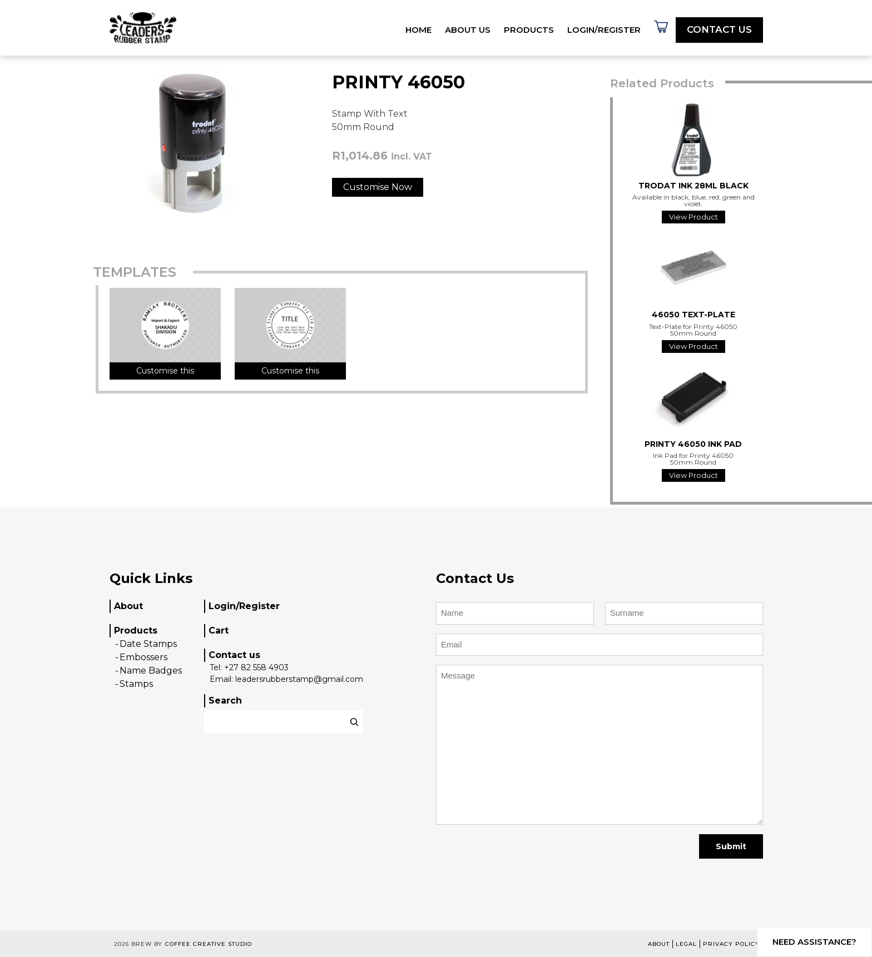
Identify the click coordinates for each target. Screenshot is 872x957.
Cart (219, 630)
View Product (693, 216)
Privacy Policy (731, 944)
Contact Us (719, 29)
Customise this (165, 371)
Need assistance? (814, 941)
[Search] (354, 721)
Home (418, 29)
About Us (467, 29)
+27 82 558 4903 (256, 667)
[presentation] (520, 859)
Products (529, 29)
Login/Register (604, 29)
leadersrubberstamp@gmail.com (299, 679)
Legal (686, 944)
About (128, 606)
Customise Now (377, 187)
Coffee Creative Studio (208, 944)
